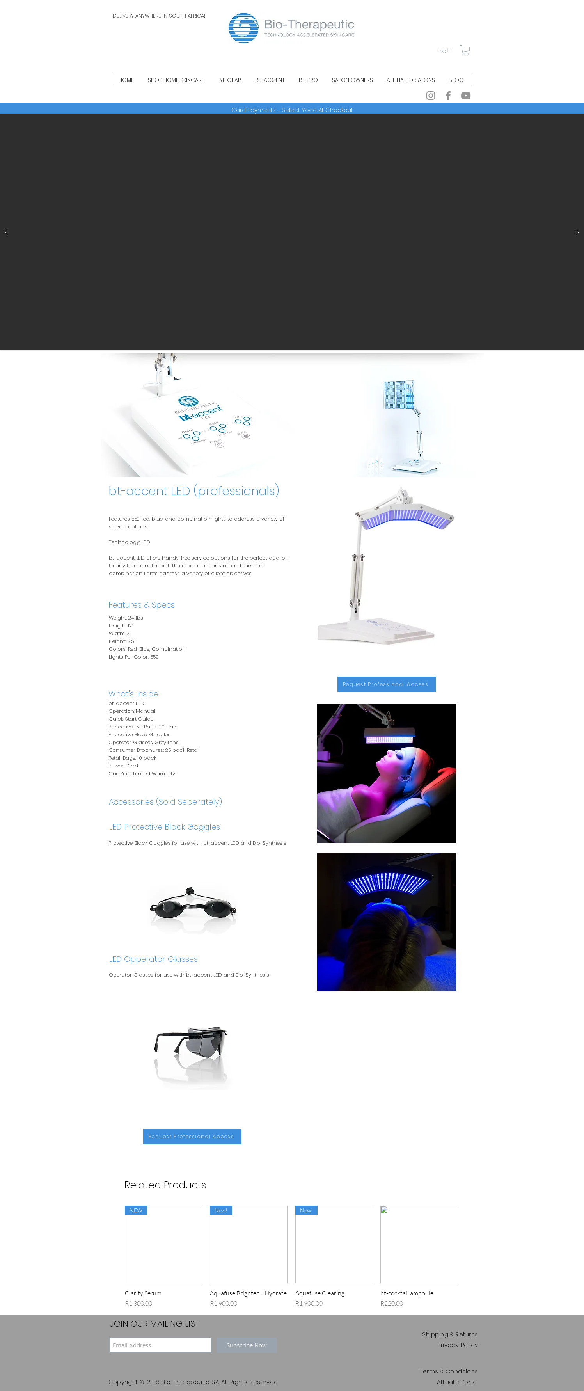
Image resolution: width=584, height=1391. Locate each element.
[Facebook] (448, 95)
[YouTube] (466, 95)
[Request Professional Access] (386, 684)
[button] (466, 50)
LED (146, 542)
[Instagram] (431, 95)
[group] (291, 1256)
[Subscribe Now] (247, 1345)
